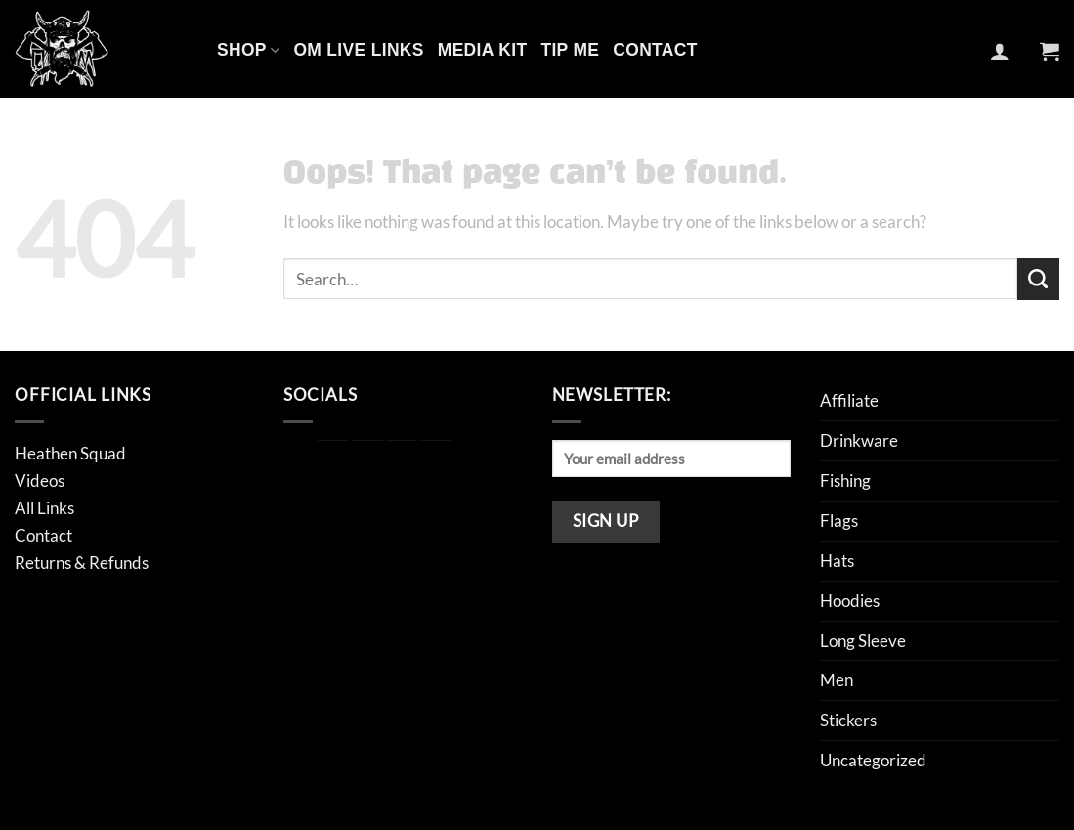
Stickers (848, 720)
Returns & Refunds (82, 562)
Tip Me (569, 50)
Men (836, 680)
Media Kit (483, 50)
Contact (655, 50)
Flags (839, 520)
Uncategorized (873, 760)
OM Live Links (358, 50)
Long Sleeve (863, 641)
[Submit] (1038, 279)
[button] (1000, 50)
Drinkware (859, 440)
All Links (44, 508)
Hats (837, 560)
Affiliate (849, 400)
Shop (248, 50)
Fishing (845, 480)
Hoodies (850, 600)
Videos (39, 480)
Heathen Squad (70, 453)
